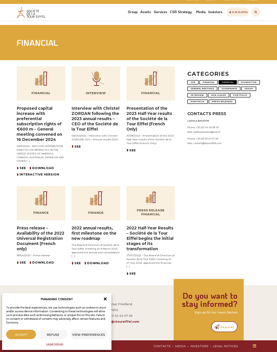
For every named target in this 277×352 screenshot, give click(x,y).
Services (160, 17)
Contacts (162, 346)
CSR (193, 82)
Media (201, 17)
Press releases (222, 102)
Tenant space (231, 3)
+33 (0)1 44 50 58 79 (207, 127)
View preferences (88, 335)
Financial (209, 82)
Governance (229, 89)
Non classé (218, 95)
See (23, 168)
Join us (210, 3)
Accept (21, 335)
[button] (105, 299)
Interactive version (39, 174)
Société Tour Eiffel (32, 17)
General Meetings (202, 89)
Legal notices (54, 344)
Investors (215, 17)
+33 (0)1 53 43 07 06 (207, 138)
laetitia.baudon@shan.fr (206, 132)
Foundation (249, 82)
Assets (145, 17)
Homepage (192, 3)
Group (133, 17)
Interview (197, 95)
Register (224, 326)
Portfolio (240, 95)
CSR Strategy (181, 17)
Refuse (53, 335)
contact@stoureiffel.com (207, 143)
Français (252, 3)
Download (43, 168)
